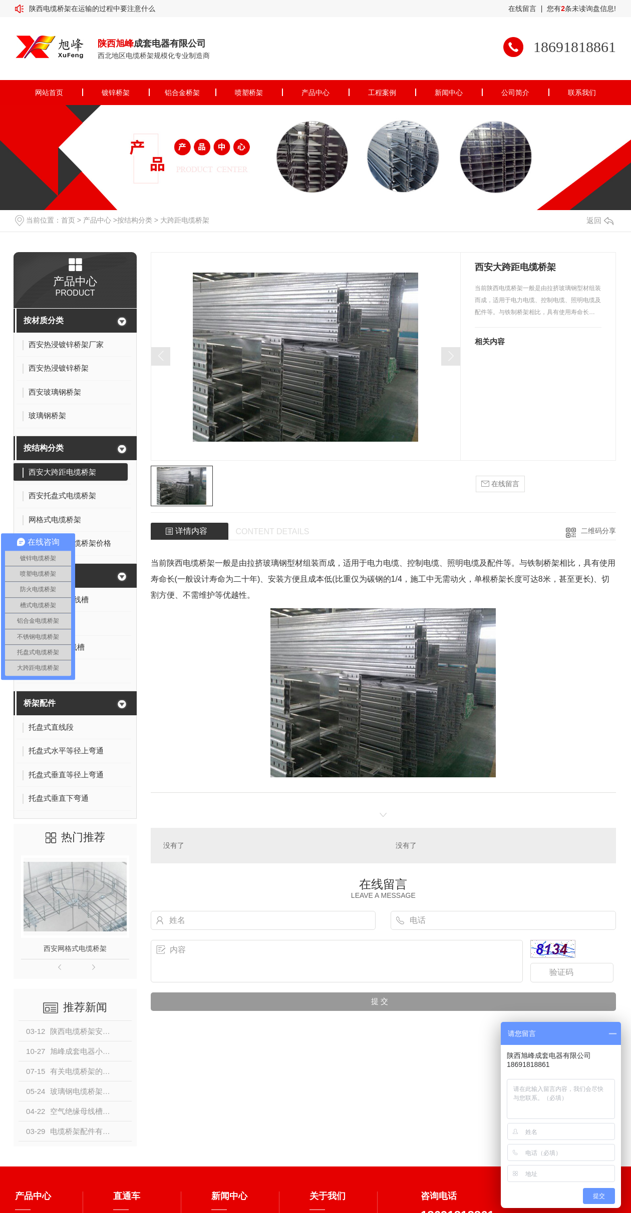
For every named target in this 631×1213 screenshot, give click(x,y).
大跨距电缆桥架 (184, 220)
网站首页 (49, 93)
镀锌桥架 (116, 93)
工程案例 (382, 93)
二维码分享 (598, 531)
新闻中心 (449, 93)
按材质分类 (44, 320)
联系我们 (582, 93)
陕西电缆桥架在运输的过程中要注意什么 (92, 9)
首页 (68, 220)
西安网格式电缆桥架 (75, 948)
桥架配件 (40, 703)
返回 (599, 220)
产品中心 (315, 93)
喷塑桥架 (249, 93)
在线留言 (522, 9)
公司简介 (515, 93)
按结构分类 (134, 220)
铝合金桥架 (182, 93)
